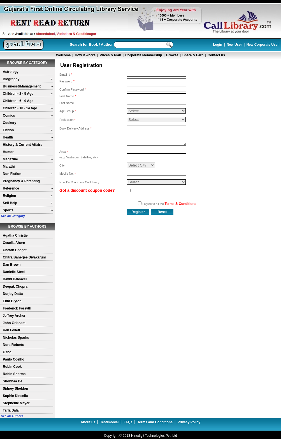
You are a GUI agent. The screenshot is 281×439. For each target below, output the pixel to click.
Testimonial (109, 422)
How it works (85, 55)
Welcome (63, 55)
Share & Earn (192, 55)
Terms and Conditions (155, 422)
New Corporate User (263, 45)
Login (217, 45)
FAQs (128, 422)
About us (88, 422)
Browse (172, 55)
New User (234, 45)
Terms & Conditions (180, 204)
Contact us (216, 55)
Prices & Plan (110, 55)
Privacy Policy (189, 422)
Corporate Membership (143, 55)
